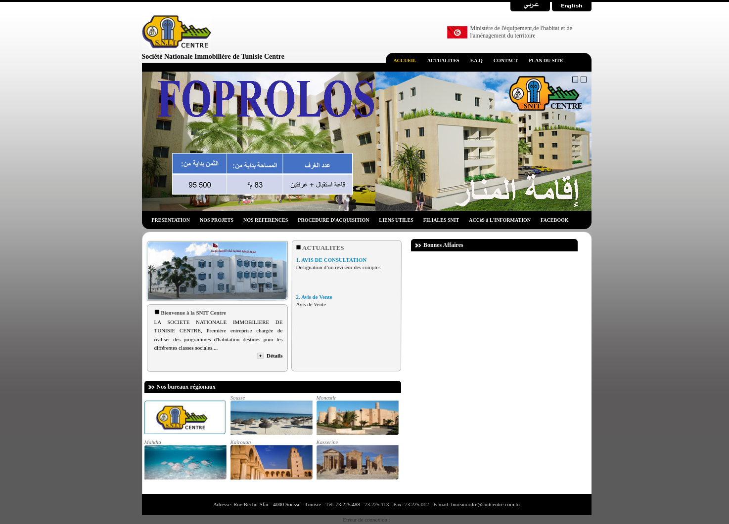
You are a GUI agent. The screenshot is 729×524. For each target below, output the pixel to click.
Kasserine (357, 459)
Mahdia (185, 459)
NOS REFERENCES (265, 220)
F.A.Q (476, 60)
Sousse (271, 415)
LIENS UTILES (396, 220)
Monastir (357, 415)
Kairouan (271, 459)
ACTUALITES (443, 60)
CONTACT (506, 60)
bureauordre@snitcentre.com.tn (485, 504)
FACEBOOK (554, 220)
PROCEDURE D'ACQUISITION (333, 220)
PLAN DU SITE (546, 60)
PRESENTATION (171, 220)
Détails (274, 356)
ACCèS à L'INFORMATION (500, 220)
